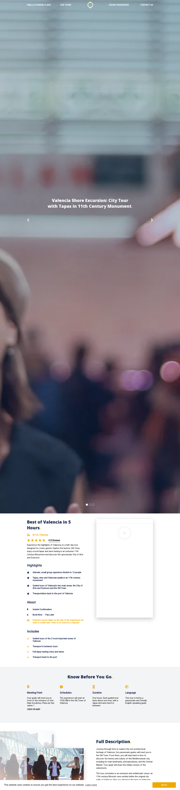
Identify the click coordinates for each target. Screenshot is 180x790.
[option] (90, 256)
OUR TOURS (65, 5)
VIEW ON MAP (33, 710)
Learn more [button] (91, 785)
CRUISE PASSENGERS (119, 5)
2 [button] (90, 505)
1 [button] (87, 505)
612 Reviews (54, 540)
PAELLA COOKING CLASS (39, 5)
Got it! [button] (164, 785)
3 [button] (93, 505)
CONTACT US (146, 5)
